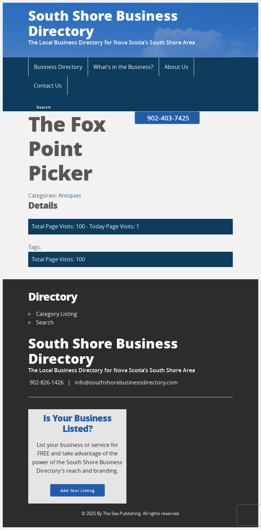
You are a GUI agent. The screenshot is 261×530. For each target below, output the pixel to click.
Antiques (69, 195)
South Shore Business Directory (103, 22)
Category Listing (56, 314)
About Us (176, 67)
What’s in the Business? (123, 67)
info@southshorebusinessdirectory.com (126, 382)
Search (43, 106)
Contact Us (48, 85)
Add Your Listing (77, 490)
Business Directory (58, 67)
